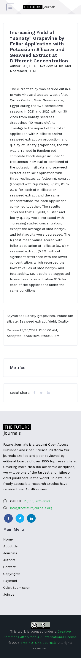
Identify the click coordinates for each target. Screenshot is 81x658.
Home (8, 539)
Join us (8, 594)
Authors (9, 560)
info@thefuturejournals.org (31, 508)
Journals (10, 553)
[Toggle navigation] (10, 7)
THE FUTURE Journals (39, 643)
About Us (10, 546)
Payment (10, 581)
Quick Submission (16, 588)
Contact (9, 567)
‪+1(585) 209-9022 (36, 501)
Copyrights (11, 574)
